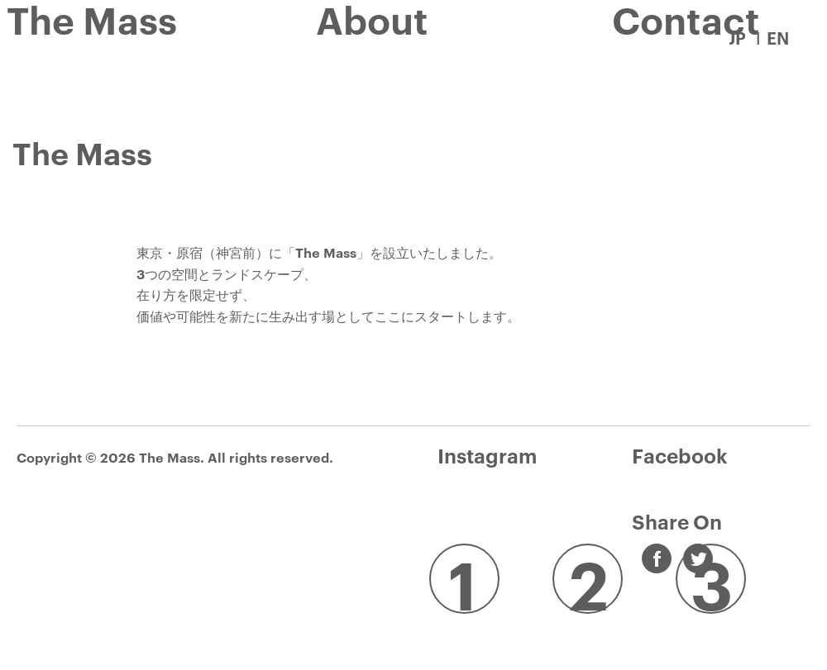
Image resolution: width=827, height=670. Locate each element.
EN (778, 37)
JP (737, 37)
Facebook (680, 455)
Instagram (487, 455)
